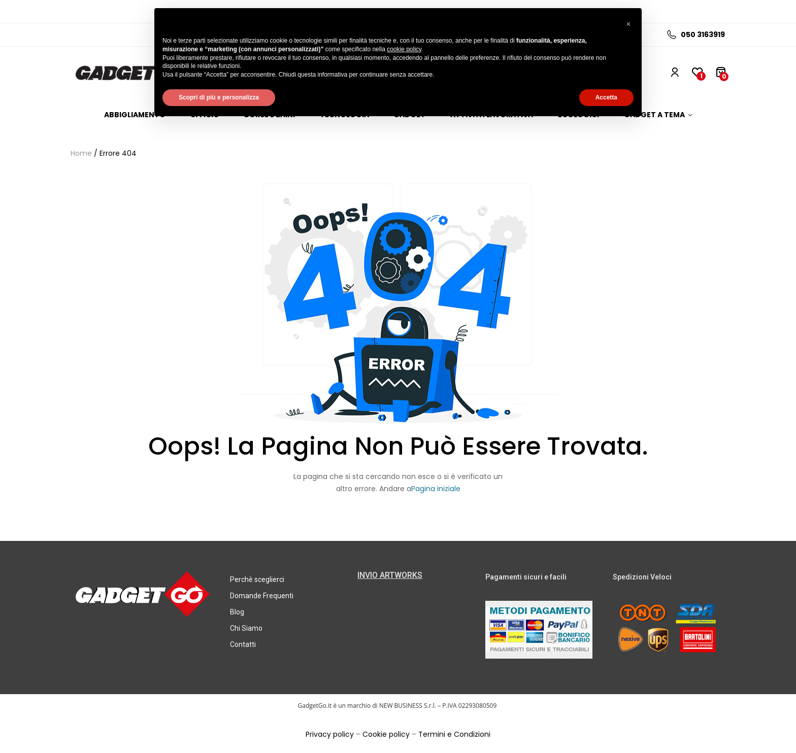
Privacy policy (330, 734)
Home (81, 153)
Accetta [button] (606, 97)
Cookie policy (386, 734)
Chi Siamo (246, 628)
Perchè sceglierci (257, 579)
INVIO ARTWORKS (389, 575)
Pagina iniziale (435, 489)
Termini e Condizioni (454, 734)
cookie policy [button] (404, 49)
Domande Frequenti (261, 596)
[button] (628, 24)
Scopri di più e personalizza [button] (219, 97)
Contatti (243, 644)
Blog (237, 612)
